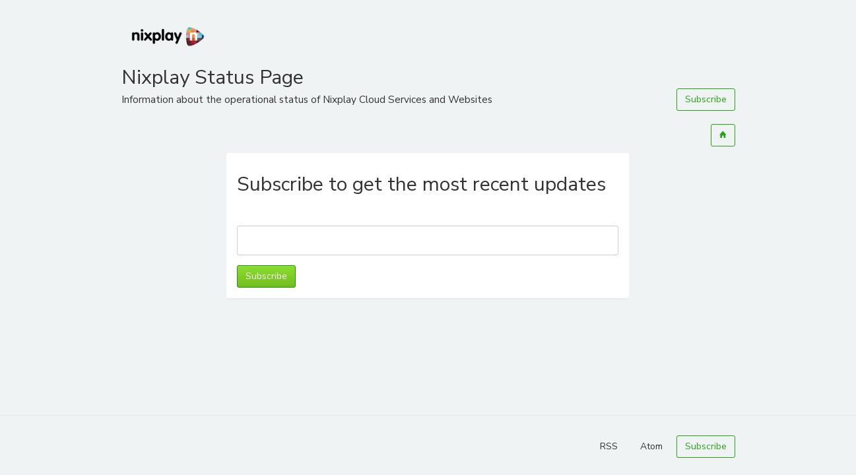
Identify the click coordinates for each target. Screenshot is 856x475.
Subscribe (706, 99)
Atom (651, 446)
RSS (609, 446)
